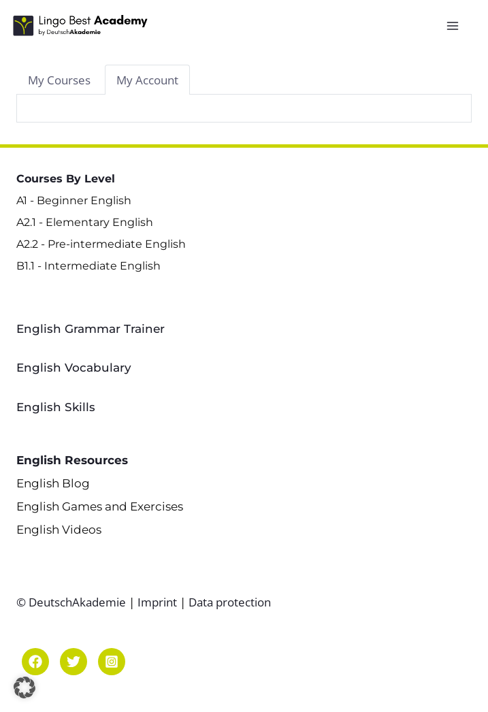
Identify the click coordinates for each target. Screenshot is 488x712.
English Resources (72, 460)
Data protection (230, 602)
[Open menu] (455, 25)
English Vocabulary (73, 367)
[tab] (59, 80)
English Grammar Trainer (90, 329)
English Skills (55, 407)
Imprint (157, 602)
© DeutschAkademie (72, 602)
